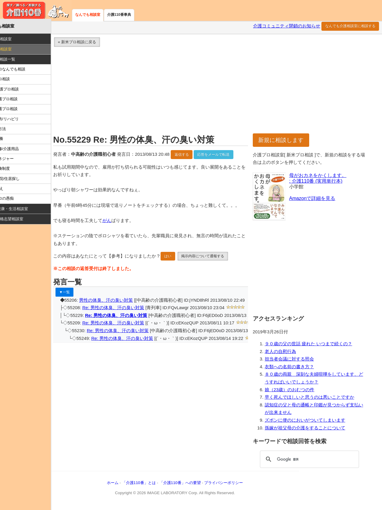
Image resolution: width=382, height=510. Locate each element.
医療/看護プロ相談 (20, 91)
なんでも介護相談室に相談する (350, 28)
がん (124, 230)
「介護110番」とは (156, 485)
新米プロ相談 (16, 81)
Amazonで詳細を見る (319, 200)
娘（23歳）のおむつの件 (297, 391)
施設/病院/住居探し (21, 180)
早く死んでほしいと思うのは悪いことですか (316, 399)
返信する (199, 156)
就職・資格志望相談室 (21, 221)
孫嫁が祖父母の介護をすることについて (312, 429)
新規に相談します (288, 142)
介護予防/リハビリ (20, 120)
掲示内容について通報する (220, 266)
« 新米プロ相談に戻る (95, 44)
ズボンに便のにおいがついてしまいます (312, 422)
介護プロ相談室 (16, 51)
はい (185, 266)
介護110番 (36, 10)
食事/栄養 (12, 140)
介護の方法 (14, 131)
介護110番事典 (119, 15)
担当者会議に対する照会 (296, 361)
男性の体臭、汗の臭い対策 (124, 309)
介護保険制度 (16, 170)
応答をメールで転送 (231, 156)
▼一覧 (82, 302)
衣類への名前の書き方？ (296, 368)
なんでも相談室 (87, 15)
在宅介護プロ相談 (20, 101)
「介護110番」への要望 (197, 485)
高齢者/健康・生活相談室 (24, 211)
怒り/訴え (12, 190)
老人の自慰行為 (287, 353)
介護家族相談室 (16, 41)
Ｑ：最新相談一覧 (17, 61)
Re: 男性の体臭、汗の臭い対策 (131, 317)
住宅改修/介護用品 (20, 150)
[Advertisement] (222, 93)
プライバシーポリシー (241, 485)
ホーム (130, 485)
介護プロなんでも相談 (23, 71)
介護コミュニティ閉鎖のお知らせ (286, 28)
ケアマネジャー (18, 160)
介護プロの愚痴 (18, 200)
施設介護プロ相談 (20, 111)
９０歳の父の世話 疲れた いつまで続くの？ (315, 345)
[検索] (312, 461)
